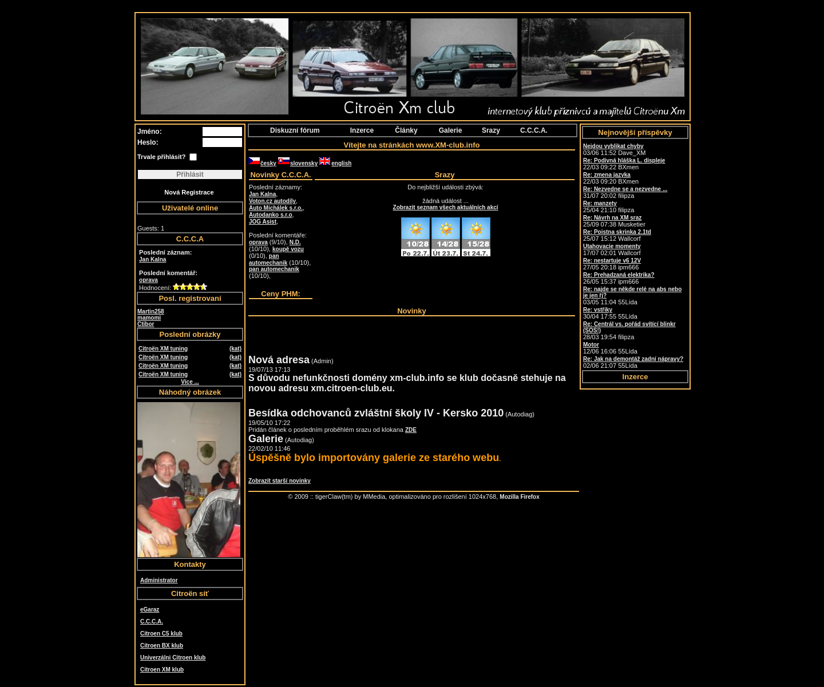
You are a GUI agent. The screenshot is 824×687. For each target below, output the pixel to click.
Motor (591, 344)
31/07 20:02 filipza (625, 192)
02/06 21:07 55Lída (633, 362)
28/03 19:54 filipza (629, 330)
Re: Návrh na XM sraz (612, 218)
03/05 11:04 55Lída (632, 295)
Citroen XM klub (162, 669)
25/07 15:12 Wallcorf (617, 235)
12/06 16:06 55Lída (610, 348)
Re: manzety (600, 203)
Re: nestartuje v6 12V (612, 260)
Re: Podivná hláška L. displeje (624, 160)
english (335, 163)
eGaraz (149, 609)
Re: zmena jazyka (607, 175)
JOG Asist (262, 222)
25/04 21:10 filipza (608, 206)
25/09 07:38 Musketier (614, 221)
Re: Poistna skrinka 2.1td (617, 232)
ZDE (411, 430)
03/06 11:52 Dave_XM (614, 149)
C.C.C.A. (151, 621)
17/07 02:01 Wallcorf (612, 249)
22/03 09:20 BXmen (611, 178)
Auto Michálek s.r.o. (276, 208)
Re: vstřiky (597, 310)
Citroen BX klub (161, 645)
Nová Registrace (188, 192)
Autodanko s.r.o (270, 215)
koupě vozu (288, 249)
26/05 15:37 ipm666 (619, 278)
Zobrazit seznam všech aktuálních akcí (445, 207)
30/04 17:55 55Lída (610, 313)
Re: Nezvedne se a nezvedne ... (625, 189)
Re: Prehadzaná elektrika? (619, 275)
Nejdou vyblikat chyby (613, 146)
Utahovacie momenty (612, 246)
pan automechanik (268, 259)
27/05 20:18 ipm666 (612, 264)
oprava (148, 280)
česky (262, 163)
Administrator (159, 580)
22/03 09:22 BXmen (624, 163)
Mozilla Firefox (519, 497)
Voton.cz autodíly (272, 201)
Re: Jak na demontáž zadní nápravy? (633, 359)
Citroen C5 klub (161, 633)
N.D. (295, 242)
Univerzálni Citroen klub (172, 657)
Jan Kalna (152, 259)
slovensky (298, 163)
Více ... (190, 382)
